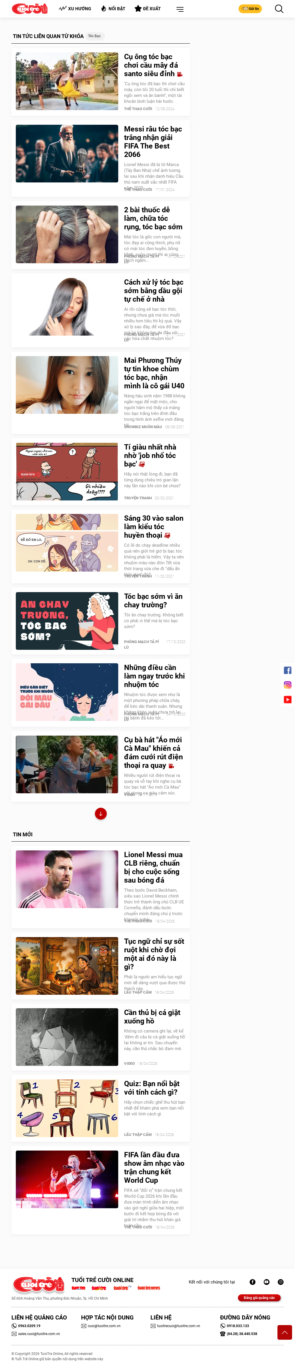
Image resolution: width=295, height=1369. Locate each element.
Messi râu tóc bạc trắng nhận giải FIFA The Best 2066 (153, 142)
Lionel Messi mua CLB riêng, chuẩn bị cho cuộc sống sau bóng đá (153, 867)
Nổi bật (112, 8)
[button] (178, 9)
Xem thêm (101, 814)
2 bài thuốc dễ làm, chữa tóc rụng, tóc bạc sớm (153, 218)
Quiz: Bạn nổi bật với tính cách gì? (151, 1087)
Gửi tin (250, 8)
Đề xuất (148, 8)
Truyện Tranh (138, 498)
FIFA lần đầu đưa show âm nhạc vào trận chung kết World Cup (154, 1168)
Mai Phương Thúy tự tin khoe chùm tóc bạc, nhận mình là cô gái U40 (154, 373)
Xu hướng (75, 8)
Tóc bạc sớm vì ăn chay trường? (153, 600)
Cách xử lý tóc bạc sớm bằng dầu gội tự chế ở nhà (153, 290)
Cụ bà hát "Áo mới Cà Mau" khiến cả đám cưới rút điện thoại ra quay (153, 753)
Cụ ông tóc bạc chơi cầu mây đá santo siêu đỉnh (153, 65)
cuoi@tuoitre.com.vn (101, 1326)
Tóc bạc (94, 36)
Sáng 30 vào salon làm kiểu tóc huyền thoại (153, 526)
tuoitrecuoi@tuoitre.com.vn (175, 1326)
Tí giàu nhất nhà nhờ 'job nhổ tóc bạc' (150, 455)
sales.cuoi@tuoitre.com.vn (35, 1334)
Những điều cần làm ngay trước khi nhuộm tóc (154, 676)
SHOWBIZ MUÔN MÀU (143, 427)
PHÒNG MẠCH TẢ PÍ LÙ (141, 259)
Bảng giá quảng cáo (259, 1298)
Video (129, 794)
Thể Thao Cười (138, 109)
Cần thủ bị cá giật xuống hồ (152, 1016)
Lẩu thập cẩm (138, 992)
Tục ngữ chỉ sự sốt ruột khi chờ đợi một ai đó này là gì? (154, 954)
